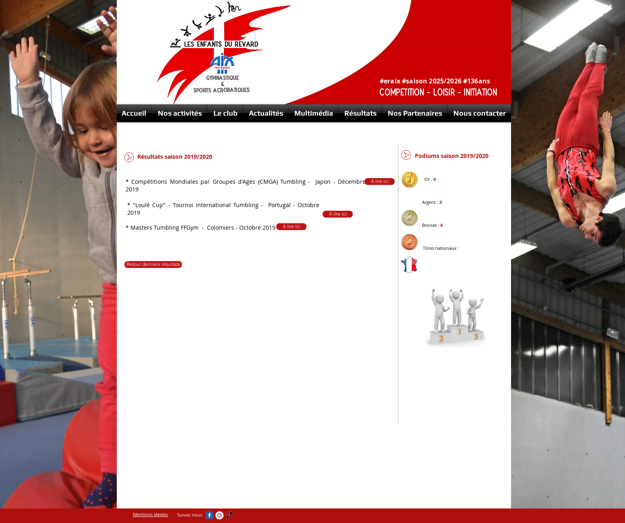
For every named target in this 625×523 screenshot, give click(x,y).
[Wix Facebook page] (209, 515)
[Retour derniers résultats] (153, 264)
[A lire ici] (291, 226)
